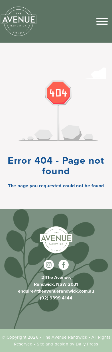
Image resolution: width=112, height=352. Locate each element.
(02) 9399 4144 (56, 298)
